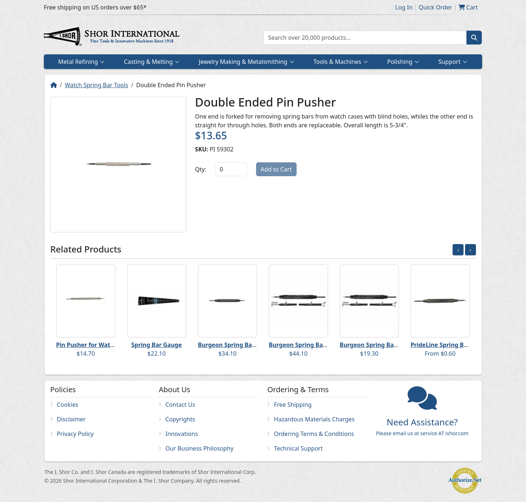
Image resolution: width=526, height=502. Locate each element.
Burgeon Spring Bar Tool (233, 345)
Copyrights (180, 419)
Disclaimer (71, 419)
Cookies (68, 405)
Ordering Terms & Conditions (314, 434)
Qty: (200, 169)
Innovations (181, 434)
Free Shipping (293, 405)
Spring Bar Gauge (156, 345)
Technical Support (298, 448)
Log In (403, 7)
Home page (113, 38)
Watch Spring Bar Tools (96, 85)
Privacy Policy (75, 434)
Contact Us (180, 405)
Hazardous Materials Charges (314, 419)
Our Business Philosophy (199, 448)
